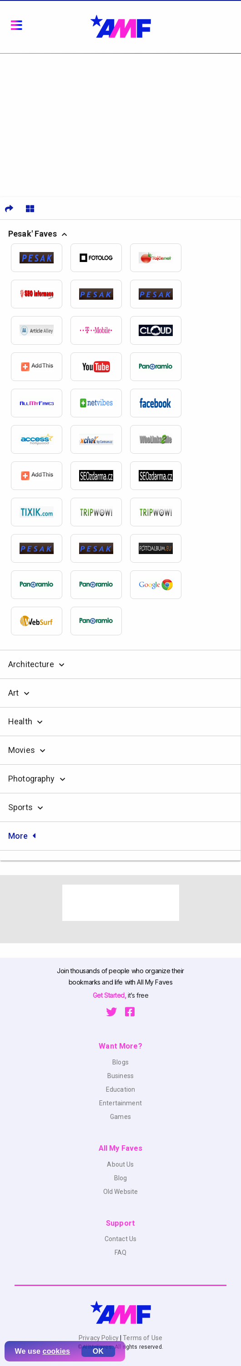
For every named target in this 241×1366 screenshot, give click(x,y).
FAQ (120, 1252)
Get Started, (110, 995)
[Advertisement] (120, 121)
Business (120, 1075)
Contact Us (120, 1238)
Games (120, 1116)
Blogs (120, 1062)
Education (120, 1089)
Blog (120, 1178)
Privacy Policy (99, 1337)
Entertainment (120, 1103)
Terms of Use (141, 1337)
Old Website (120, 1191)
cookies (56, 1351)
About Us (120, 1164)
